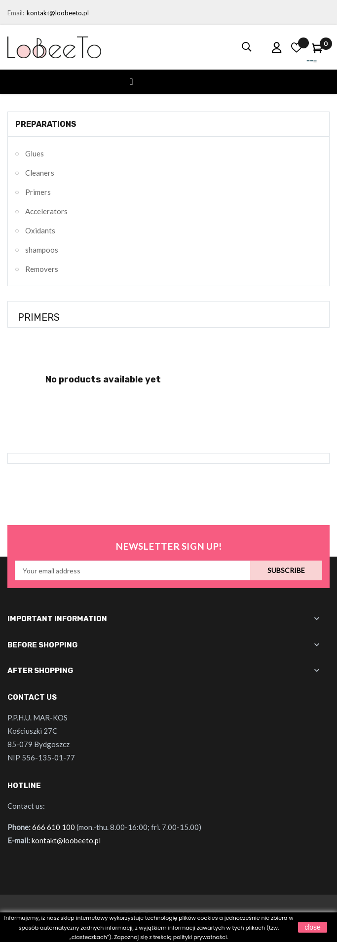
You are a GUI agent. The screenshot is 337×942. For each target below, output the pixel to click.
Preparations (45, 124)
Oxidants (40, 230)
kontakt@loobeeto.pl (58, 13)
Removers (41, 268)
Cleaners (39, 172)
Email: (15, 13)
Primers (38, 192)
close (312, 927)
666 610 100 (53, 827)
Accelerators (46, 211)
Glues (34, 153)
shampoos (41, 249)
